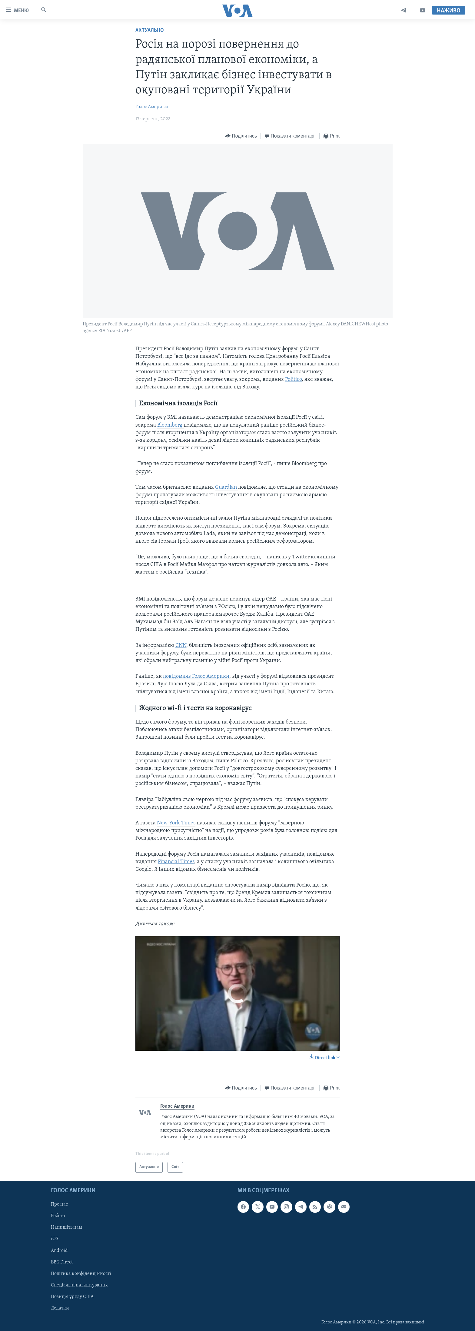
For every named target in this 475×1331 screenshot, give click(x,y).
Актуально (149, 30)
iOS (54, 1238)
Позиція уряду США (72, 1296)
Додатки (60, 1308)
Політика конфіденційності (81, 1273)
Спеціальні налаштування (79, 1285)
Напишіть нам (66, 1227)
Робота (58, 1215)
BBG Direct (62, 1261)
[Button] (241, 136)
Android (59, 1250)
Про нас (59, 1204)
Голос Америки (151, 107)
